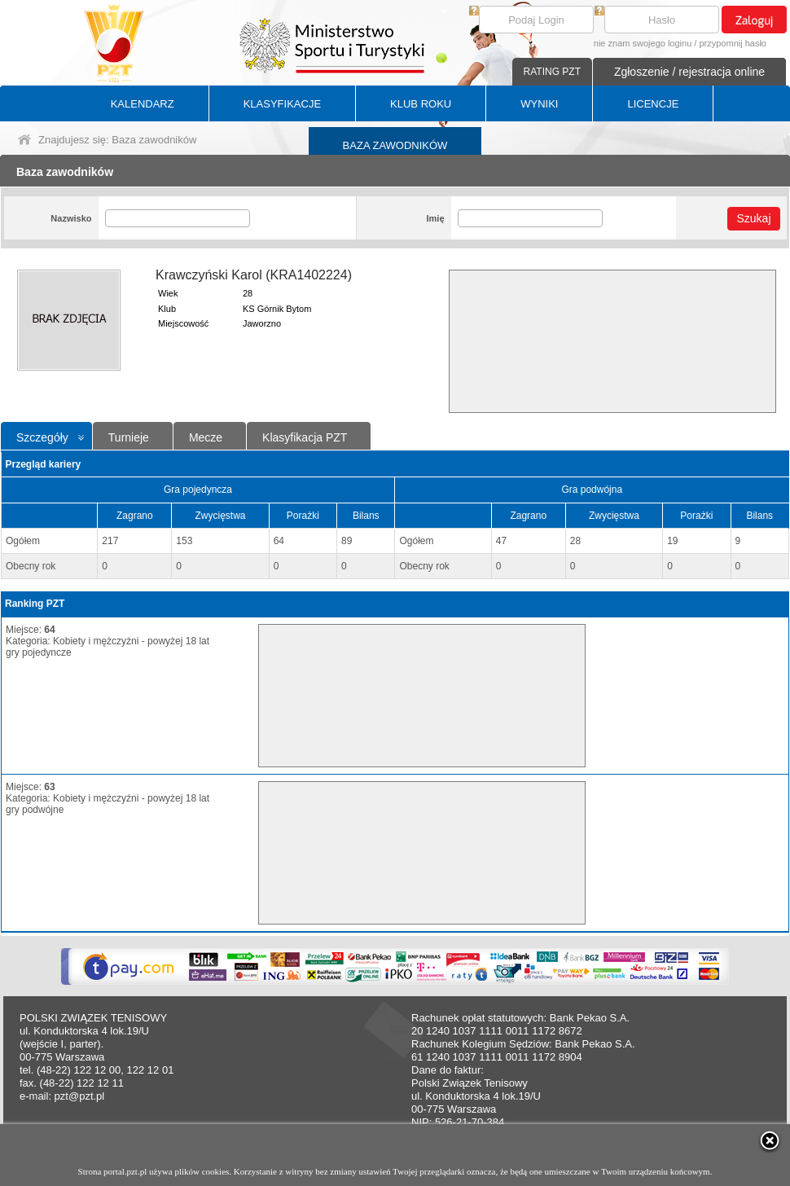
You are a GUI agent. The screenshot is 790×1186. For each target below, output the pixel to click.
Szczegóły (42, 437)
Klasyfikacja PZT (304, 437)
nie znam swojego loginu (642, 43)
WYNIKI (539, 104)
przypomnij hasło (732, 43)
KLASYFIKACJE (282, 104)
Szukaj (753, 218)
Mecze (205, 437)
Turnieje (128, 437)
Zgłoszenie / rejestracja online (689, 71)
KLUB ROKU (420, 104)
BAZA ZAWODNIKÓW (395, 145)
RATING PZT (552, 71)
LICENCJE (652, 104)
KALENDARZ (142, 104)
